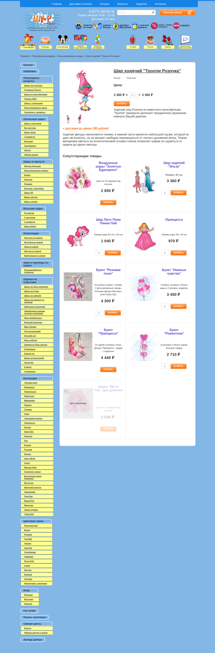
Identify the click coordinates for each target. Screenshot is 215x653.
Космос (27, 454)
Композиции (31, 233)
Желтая (27, 570)
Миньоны (28, 505)
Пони (26, 414)
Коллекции (30, 378)
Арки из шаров (31, 247)
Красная (28, 574)
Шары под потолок (33, 85)
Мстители (29, 483)
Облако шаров (31, 155)
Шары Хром (30, 132)
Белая (27, 530)
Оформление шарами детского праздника (34, 312)
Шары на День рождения (36, 287)
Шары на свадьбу (32, 296)
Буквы (27, 175)
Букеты (27, 628)
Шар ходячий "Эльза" (174, 164)
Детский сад (30, 336)
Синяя (27, 566)
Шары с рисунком (32, 123)
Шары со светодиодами (35, 94)
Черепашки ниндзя (33, 418)
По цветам (29, 213)
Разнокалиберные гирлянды (33, 271)
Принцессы (29, 423)
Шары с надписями (33, 103)
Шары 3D (28, 193)
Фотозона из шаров (33, 242)
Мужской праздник (33, 322)
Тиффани (28, 557)
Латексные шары (34, 119)
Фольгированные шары (70, 56)
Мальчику (29, 599)
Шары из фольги (34, 161)
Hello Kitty (29, 432)
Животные (29, 396)
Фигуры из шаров (32, 251)
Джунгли (28, 436)
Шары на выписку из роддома (34, 301)
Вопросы (122, 3)
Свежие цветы (32, 623)
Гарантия (141, 3)
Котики (27, 427)
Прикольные (30, 392)
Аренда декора (33, 639)
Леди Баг (28, 496)
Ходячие (28, 179)
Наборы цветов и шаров (36, 633)
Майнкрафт (29, 400)
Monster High (30, 467)
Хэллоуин (29, 362)
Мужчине (28, 595)
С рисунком (29, 217)
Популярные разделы (43, 56)
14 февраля (30, 371)
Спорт (27, 463)
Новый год (29, 354)
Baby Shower (30, 327)
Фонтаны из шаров (33, 238)
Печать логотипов (35, 617)
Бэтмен (27, 445)
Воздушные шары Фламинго (33, 477)
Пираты (28, 405)
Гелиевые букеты (32, 90)
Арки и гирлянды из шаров (36, 264)
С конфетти (29, 222)
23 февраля (30, 349)
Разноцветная (31, 526)
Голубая (28, 539)
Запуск (27, 150)
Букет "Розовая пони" (108, 271)
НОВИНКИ (30, 71)
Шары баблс (30, 226)
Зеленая (28, 579)
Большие (28, 141)
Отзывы (104, 3)
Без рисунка (30, 128)
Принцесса (174, 219)
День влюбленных (33, 318)
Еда (26, 441)
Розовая (28, 534)
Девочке (28, 604)
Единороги (29, 387)
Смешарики (29, 492)
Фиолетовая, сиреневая (35, 583)
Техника (28, 409)
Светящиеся (30, 146)
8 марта (28, 367)
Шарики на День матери (35, 345)
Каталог (28, 65)
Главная (57, 3)
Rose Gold (29, 561)
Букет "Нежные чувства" (174, 271)
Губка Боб (29, 514)
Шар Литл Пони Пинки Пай (108, 221)
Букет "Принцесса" (108, 331)
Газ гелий (29, 610)
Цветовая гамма (34, 521)
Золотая (28, 548)
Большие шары (33, 208)
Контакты (160, 3)
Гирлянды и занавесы (35, 112)
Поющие (28, 184)
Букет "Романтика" (174, 331)
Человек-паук (30, 383)
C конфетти (29, 137)
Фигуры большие (32, 166)
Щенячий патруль (32, 487)
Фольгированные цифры (36, 170)
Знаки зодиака (31, 510)
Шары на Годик (31, 291)
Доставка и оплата (81, 3)
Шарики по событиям (30, 281)
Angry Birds (29, 458)
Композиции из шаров (35, 256)
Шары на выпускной (34, 358)
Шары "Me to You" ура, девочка (108, 388)
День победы (30, 340)
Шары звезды (31, 197)
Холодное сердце (32, 472)
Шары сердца (31, 202)
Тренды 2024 (30, 99)
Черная (27, 543)
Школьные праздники (34, 307)
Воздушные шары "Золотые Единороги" (108, 166)
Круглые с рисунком (34, 188)
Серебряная (30, 552)
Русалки (28, 450)
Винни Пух (29, 501)
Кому (27, 590)
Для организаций (32, 331)
